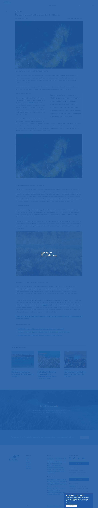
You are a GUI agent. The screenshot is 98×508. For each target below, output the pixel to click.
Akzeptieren (71, 505)
